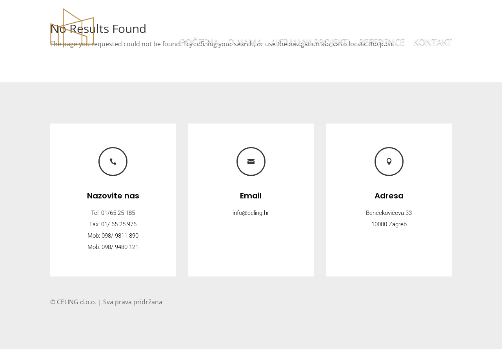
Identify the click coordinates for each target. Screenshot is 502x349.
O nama (244, 42)
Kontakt (432, 42)
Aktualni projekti (310, 42)
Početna (199, 42)
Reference (381, 42)
